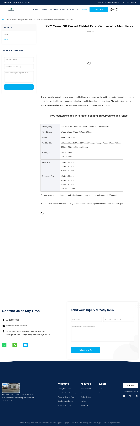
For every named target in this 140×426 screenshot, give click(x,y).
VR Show (54, 9)
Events (84, 9)
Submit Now (85, 350)
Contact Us (74, 9)
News (14, 19)
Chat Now (98, 9)
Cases (6, 34)
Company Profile (86, 389)
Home (35, 9)
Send (19, 87)
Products (44, 9)
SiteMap (83, 401)
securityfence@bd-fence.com (16, 326)
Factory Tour (85, 393)
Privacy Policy (24, 423)
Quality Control (86, 397)
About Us (64, 9)
